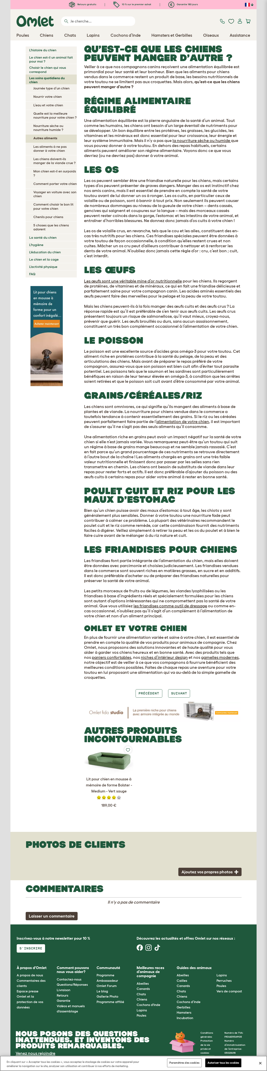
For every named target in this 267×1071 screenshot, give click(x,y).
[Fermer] (260, 1063)
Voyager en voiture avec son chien (54, 194)
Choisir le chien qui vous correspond (47, 69)
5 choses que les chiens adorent (51, 227)
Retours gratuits (82, 4)
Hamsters (184, 1012)
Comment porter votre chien (55, 184)
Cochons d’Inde (188, 1002)
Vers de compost (229, 991)
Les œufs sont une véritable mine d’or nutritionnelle (133, 281)
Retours (62, 995)
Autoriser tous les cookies (223, 1062)
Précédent (149, 693)
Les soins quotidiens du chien (47, 80)
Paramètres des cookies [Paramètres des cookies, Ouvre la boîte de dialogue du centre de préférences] (184, 1062)
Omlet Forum (107, 986)
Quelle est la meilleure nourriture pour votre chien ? (55, 115)
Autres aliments (45, 138)
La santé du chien (43, 237)
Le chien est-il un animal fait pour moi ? (51, 59)
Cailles (182, 980)
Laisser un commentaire (51, 916)
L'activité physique (43, 267)
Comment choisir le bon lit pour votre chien (53, 206)
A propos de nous (30, 975)
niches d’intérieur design (164, 657)
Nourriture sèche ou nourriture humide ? (48, 128)
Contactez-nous (69, 979)
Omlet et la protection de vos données (30, 1001)
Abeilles (143, 983)
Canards (143, 989)
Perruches (224, 980)
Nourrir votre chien (47, 96)
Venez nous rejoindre (35, 1053)
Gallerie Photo (107, 996)
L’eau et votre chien (48, 105)
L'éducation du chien (45, 252)
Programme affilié (110, 1002)
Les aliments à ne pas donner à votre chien (50, 148)
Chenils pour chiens (48, 217)
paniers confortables (111, 657)
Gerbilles (183, 1007)
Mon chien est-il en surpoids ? (54, 173)
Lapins (142, 1010)
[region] (133, 1063)
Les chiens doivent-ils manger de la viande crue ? (54, 161)
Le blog (102, 991)
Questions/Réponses (72, 984)
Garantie (63, 1000)
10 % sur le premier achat (132, 4)
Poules (141, 1015)
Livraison (63, 990)
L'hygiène (36, 245)
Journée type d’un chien (51, 88)
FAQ (32, 274)
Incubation (185, 1018)
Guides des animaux (194, 968)
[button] (213, 968)
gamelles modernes (220, 657)
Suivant (179, 693)
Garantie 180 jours (183, 4)
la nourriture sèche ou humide (202, 140)
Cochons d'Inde (148, 1005)
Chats (141, 994)
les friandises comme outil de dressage (170, 606)
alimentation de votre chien (182, 421)
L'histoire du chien (42, 50)
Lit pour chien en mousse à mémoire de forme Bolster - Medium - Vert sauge (109, 785)
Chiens (142, 999)
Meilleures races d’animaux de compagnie (150, 972)
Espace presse (27, 991)
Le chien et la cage (44, 259)
